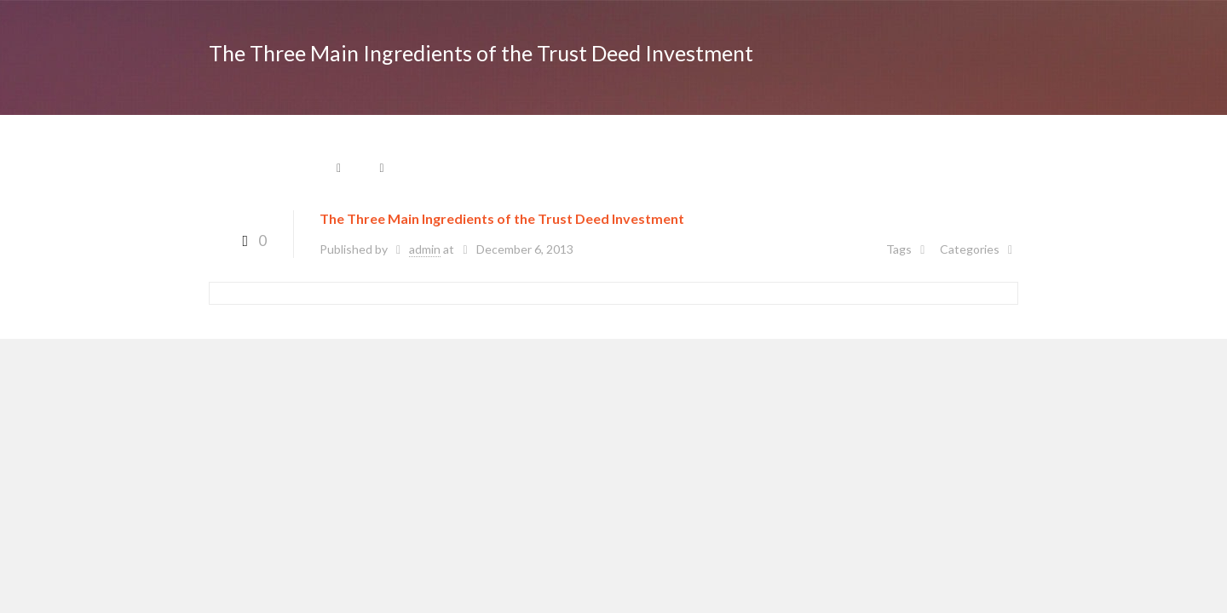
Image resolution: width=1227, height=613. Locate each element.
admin (425, 249)
